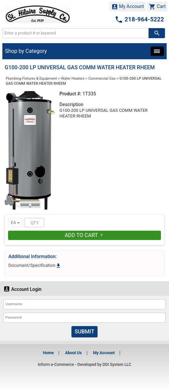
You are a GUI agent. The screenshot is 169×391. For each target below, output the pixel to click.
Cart (157, 6)
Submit (84, 331)
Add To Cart (85, 235)
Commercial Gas (101, 78)
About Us (73, 352)
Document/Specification (34, 265)
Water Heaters (72, 78)
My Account (127, 6)
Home (48, 352)
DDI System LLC (117, 364)
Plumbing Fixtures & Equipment (31, 78)
